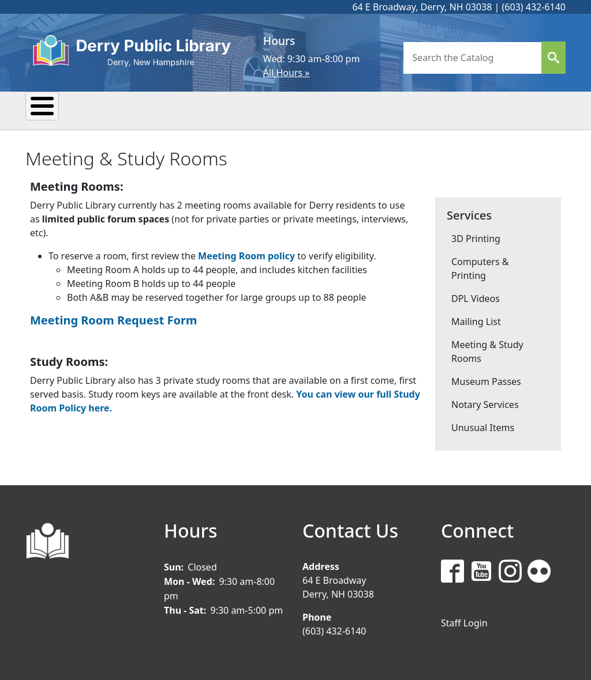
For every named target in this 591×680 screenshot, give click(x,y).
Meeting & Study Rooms (487, 350)
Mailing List (476, 320)
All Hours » (286, 72)
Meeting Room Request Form (113, 319)
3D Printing (475, 237)
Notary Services (485, 403)
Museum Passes (486, 380)
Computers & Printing (479, 267)
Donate (500, 109)
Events (150, 109)
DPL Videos (475, 297)
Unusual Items (482, 426)
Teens (432, 109)
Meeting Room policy (246, 254)
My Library (70, 109)
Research (304, 109)
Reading (223, 109)
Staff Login (464, 621)
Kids (372, 109)
